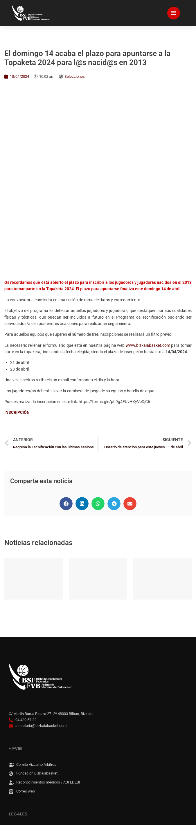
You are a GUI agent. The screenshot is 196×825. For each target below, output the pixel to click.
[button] (66, 323)
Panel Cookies (26, 760)
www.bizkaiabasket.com (148, 165)
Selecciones (74, 76)
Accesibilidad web (29, 741)
